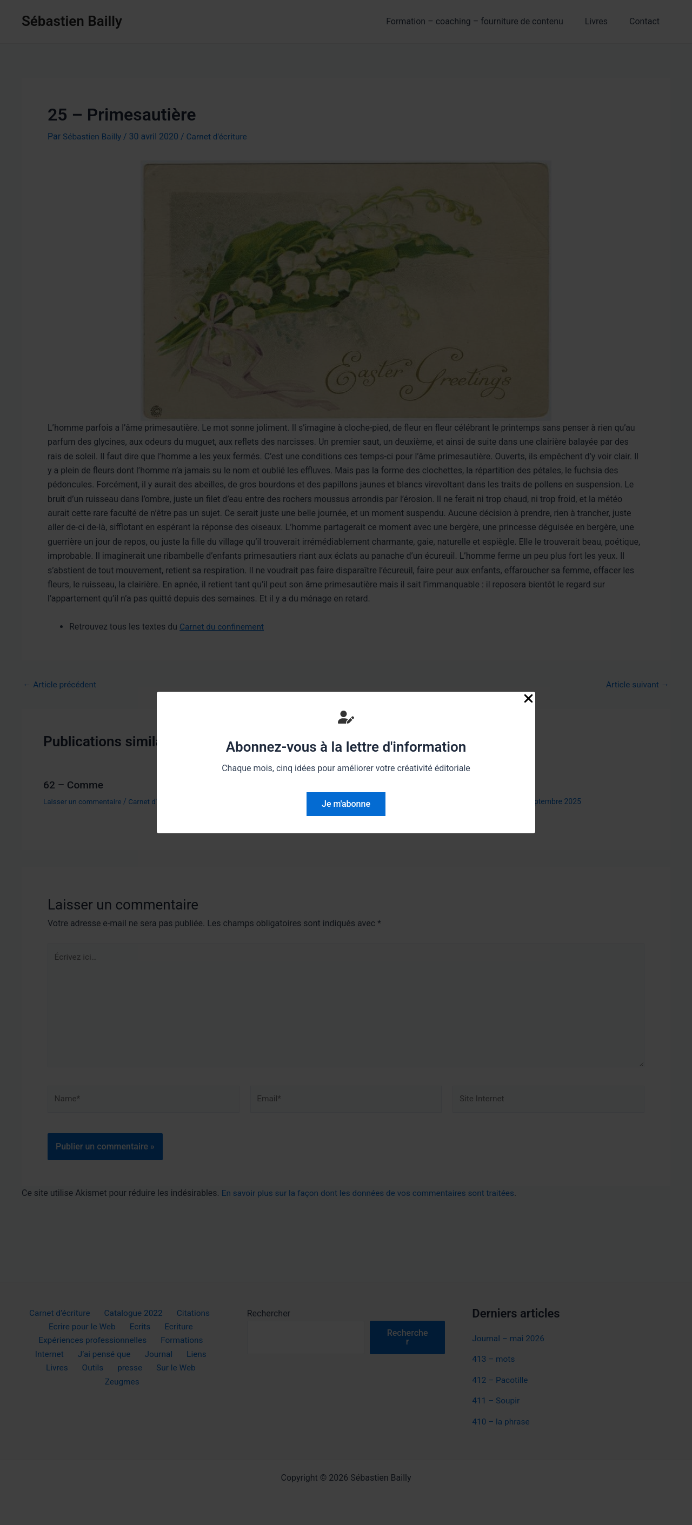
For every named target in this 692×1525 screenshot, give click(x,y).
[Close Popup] (528, 699)
